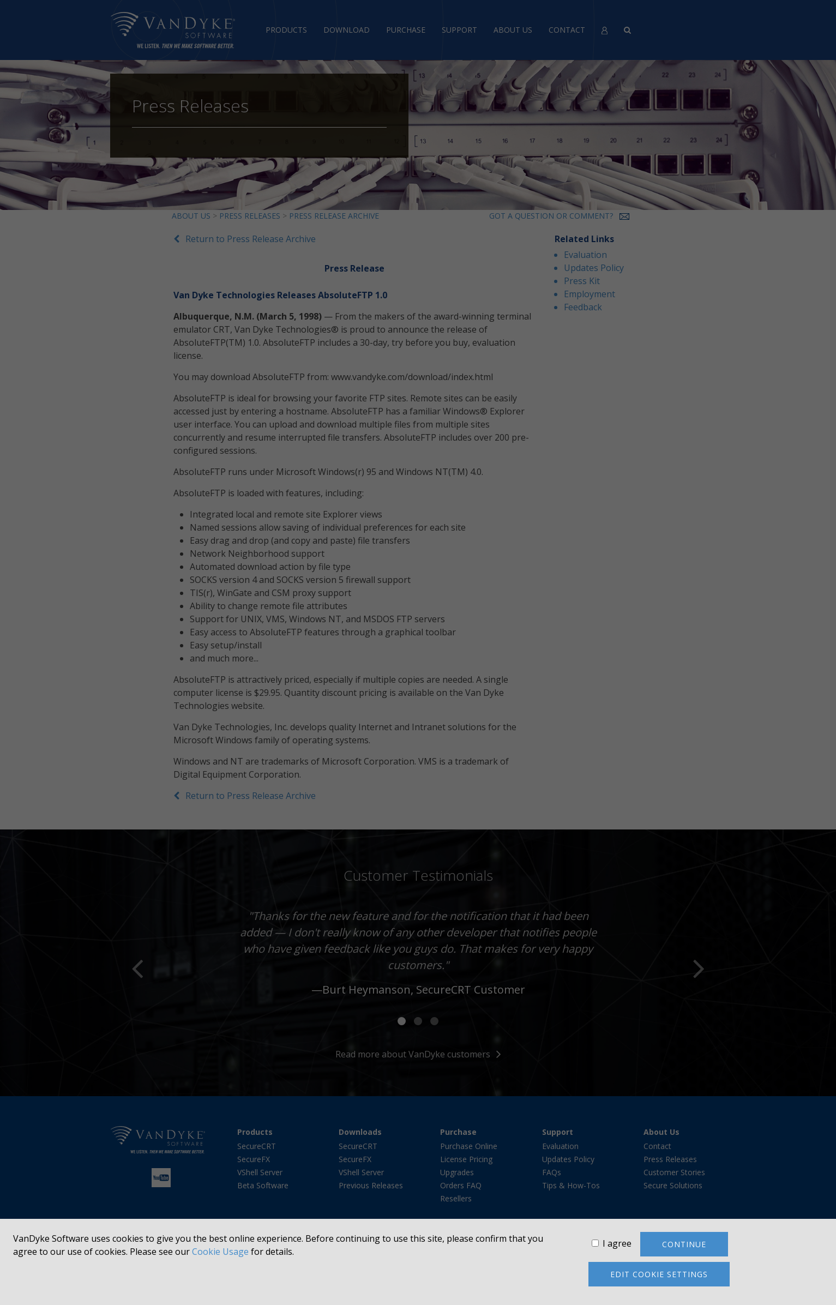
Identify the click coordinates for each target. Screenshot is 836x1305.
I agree (617, 1243)
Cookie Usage (220, 1252)
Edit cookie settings (659, 1274)
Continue (684, 1244)
